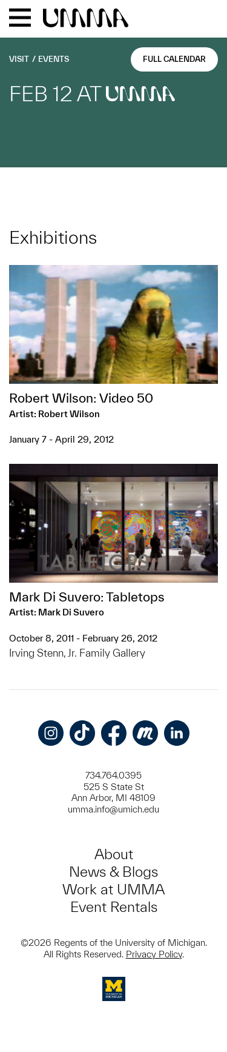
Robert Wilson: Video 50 (81, 397)
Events (53, 59)
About (113, 854)
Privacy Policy (154, 954)
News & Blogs (113, 871)
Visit (19, 59)
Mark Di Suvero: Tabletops (87, 596)
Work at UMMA (113, 889)
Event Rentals (113, 907)
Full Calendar (174, 59)
